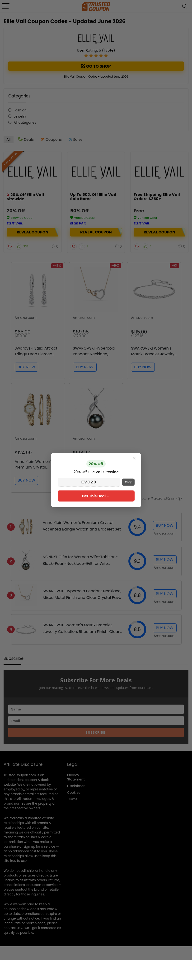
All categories (25, 122)
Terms (72, 799)
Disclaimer (76, 786)
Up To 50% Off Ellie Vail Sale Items (93, 197)
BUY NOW (26, 367)
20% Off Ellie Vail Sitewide (25, 197)
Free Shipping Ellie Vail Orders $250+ (157, 197)
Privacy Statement (76, 777)
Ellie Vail (15, 223)
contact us (12, 928)
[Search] (184, 6)
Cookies (73, 792)
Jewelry (20, 116)
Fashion (20, 110)
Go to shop (96, 66)
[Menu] (5, 6)
